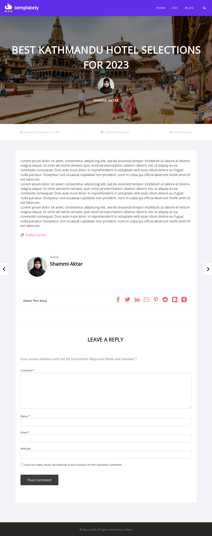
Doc (175, 7)
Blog (189, 7)
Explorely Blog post (117, 132)
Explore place (36, 235)
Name (25, 416)
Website (25, 448)
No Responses (182, 132)
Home (160, 7)
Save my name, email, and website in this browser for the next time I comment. (73, 465)
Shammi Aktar (66, 263)
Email (24, 432)
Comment (27, 370)
